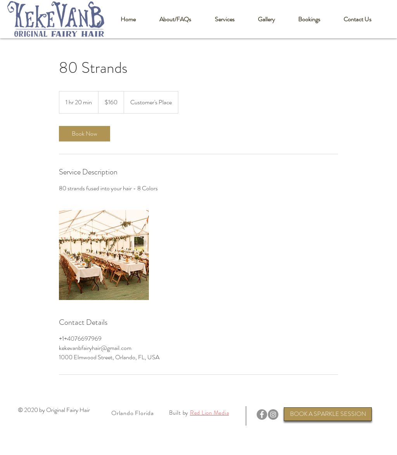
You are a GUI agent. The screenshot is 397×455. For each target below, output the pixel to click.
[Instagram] (273, 414)
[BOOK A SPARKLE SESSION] (328, 414)
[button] (175, 19)
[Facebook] (262, 414)
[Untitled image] (104, 255)
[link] (84, 133)
